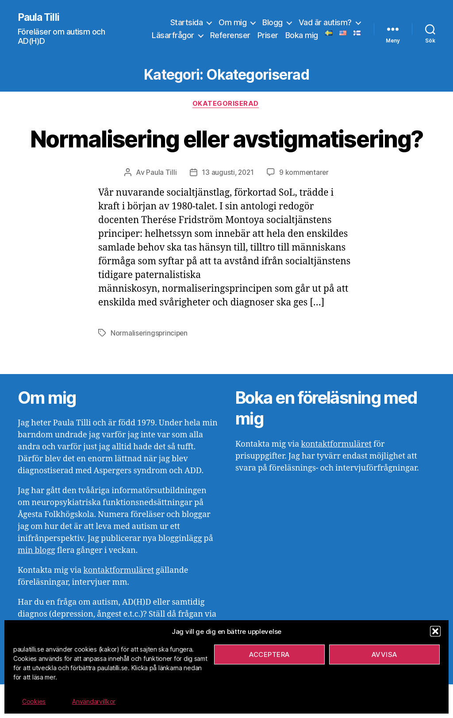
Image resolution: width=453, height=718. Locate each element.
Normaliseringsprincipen (150, 367)
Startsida (186, 22)
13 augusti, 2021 (227, 206)
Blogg (272, 22)
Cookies (34, 701)
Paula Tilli (39, 17)
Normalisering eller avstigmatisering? (226, 155)
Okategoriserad (226, 105)
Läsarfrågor (173, 35)
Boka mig (301, 35)
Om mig (232, 22)
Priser (267, 35)
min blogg (36, 584)
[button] (435, 631)
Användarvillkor (93, 701)
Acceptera (269, 654)
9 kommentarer (305, 206)
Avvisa (384, 654)
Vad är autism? (325, 22)
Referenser (230, 35)
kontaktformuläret (118, 604)
